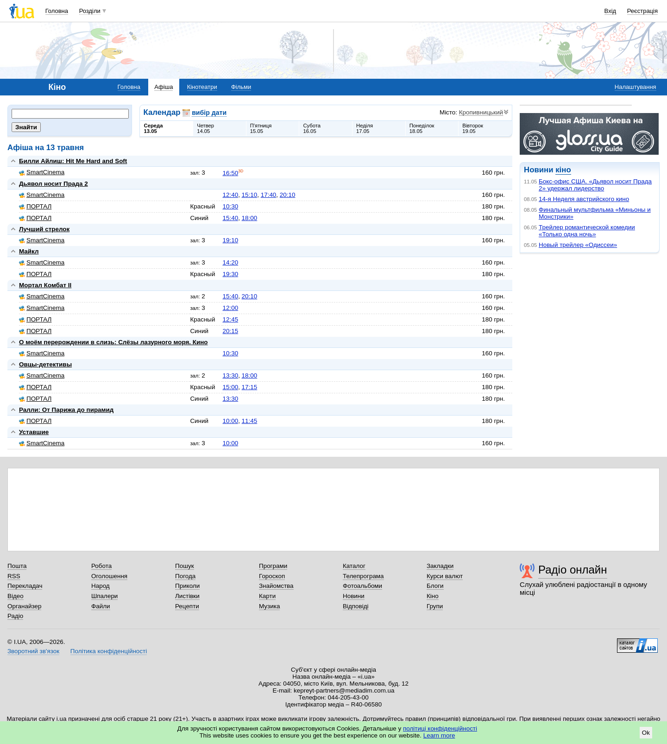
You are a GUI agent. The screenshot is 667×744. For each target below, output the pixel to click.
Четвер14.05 (205, 128)
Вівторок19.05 (472, 128)
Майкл (29, 251)
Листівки (187, 596)
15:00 (230, 387)
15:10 (250, 194)
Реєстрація (642, 10)
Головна (56, 10)
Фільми (241, 86)
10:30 (230, 206)
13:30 (230, 375)
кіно (563, 169)
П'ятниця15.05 (261, 128)
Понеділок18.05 (421, 128)
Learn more (439, 735)
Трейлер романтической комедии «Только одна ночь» (587, 231)
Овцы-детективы (45, 364)
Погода (185, 576)
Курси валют (445, 576)
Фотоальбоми (362, 585)
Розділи (90, 10)
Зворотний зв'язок (33, 651)
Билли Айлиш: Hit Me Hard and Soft (73, 161)
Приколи (187, 585)
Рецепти (187, 606)
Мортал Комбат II (45, 285)
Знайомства (276, 585)
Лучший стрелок (44, 229)
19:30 (230, 274)
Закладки (440, 565)
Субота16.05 (312, 128)
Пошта (16, 565)
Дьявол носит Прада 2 (53, 183)
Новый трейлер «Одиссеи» (578, 244)
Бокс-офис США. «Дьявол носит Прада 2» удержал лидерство (595, 185)
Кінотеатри (202, 86)
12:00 (230, 307)
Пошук (184, 565)
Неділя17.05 (364, 128)
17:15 (250, 387)
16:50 (230, 173)
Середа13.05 (153, 128)
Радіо (15, 615)
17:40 (269, 194)
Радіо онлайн (572, 569)
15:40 (230, 217)
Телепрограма (363, 576)
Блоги (435, 585)
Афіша (163, 86)
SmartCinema (41, 172)
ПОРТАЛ (35, 206)
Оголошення (109, 576)
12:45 (230, 319)
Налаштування (635, 86)
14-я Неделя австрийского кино (584, 198)
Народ (100, 585)
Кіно (433, 596)
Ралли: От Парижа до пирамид (66, 409)
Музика (269, 606)
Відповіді (356, 606)
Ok (646, 732)
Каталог (354, 565)
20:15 (230, 331)
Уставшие (34, 432)
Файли (100, 606)
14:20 (230, 262)
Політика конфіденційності (108, 651)
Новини (354, 596)
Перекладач (24, 585)
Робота (101, 565)
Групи (435, 606)
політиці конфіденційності (440, 728)
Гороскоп (272, 576)
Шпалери (104, 596)
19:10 (230, 240)
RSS (13, 576)
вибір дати (209, 112)
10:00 (230, 420)
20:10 (288, 194)
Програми (273, 565)
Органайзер (24, 606)
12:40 (230, 194)
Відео (15, 596)
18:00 (250, 217)
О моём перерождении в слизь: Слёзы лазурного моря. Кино (113, 342)
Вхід (610, 10)
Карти (267, 596)
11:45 (250, 420)
